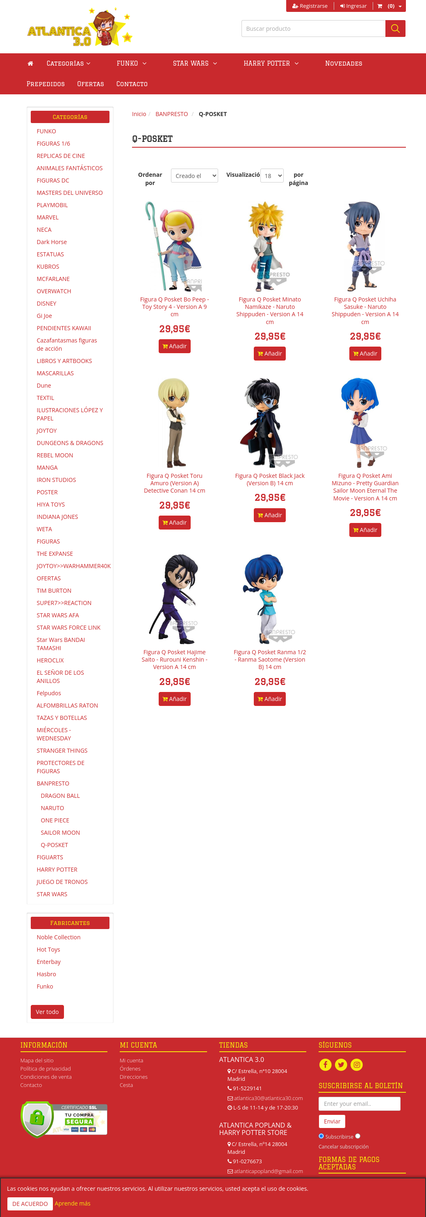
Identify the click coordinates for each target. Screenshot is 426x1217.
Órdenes (130, 1068)
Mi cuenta (131, 1060)
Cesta (126, 1085)
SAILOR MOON (60, 832)
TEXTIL (46, 398)
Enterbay (49, 962)
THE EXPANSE (55, 553)
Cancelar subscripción (344, 1147)
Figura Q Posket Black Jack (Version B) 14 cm (270, 479)
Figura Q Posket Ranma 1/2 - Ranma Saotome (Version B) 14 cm (270, 659)
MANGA (47, 467)
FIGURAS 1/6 (53, 143)
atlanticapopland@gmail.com (268, 1171)
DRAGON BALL (60, 795)
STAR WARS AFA (58, 615)
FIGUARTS (50, 857)
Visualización (239, 174)
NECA (44, 229)
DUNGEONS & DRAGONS (70, 443)
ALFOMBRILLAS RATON (67, 705)
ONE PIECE (55, 820)
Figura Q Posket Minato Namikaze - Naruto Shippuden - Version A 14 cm (269, 310)
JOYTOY (47, 430)
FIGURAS (48, 541)
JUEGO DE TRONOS (62, 882)
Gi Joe (44, 316)
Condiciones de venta (46, 1076)
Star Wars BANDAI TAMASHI (61, 644)
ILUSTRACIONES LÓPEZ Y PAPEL (70, 414)
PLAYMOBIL (52, 205)
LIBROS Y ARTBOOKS (64, 361)
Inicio (139, 114)
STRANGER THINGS (62, 750)
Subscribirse (339, 1137)
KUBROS (48, 266)
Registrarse (310, 5)
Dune (44, 385)
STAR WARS (52, 894)
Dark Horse (52, 242)
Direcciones (134, 1076)
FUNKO (46, 131)
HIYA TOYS (51, 504)
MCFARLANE (53, 279)
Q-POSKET (54, 845)
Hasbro (46, 974)
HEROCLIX (50, 660)
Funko (45, 986)
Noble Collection (59, 937)
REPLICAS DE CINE (61, 156)
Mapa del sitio (37, 1060)
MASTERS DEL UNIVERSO (70, 192)
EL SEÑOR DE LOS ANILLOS (60, 677)
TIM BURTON (54, 590)
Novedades (286, 63)
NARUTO (52, 808)
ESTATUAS (50, 254)
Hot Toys (48, 949)
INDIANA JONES (57, 517)
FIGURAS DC (53, 180)
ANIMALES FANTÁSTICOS (70, 168)
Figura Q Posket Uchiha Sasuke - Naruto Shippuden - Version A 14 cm (365, 310)
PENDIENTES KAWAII (64, 328)
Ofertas (381, 63)
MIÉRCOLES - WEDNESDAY (54, 734)
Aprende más (73, 1203)
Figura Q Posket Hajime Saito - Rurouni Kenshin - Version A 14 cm (174, 659)
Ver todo (47, 1012)
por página (298, 179)
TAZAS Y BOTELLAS (62, 718)
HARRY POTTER (57, 869)
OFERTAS (49, 578)
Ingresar (353, 5)
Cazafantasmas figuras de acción (67, 344)
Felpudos (49, 693)
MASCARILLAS (55, 373)
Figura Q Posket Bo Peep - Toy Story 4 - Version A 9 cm (174, 306)
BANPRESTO (53, 783)
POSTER (47, 492)
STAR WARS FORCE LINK (69, 627)
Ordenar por (150, 179)
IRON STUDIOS (56, 480)
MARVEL (48, 217)
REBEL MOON (55, 455)
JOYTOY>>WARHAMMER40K (73, 566)
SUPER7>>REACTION (64, 603)
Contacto (42, 83)
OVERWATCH (54, 291)
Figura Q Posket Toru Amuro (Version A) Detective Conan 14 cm (174, 483)
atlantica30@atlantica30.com (268, 1098)
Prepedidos (336, 63)
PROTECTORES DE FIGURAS (61, 767)
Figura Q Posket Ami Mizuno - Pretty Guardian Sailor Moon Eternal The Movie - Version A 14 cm (365, 487)
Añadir (174, 346)
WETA (44, 529)
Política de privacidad (46, 1068)
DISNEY (47, 303)
